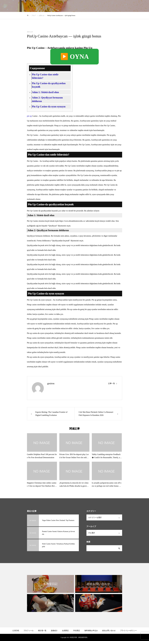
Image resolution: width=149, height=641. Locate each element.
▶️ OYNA (74, 56)
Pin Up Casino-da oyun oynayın (48, 106)
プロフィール (79, 6)
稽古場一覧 (65, 6)
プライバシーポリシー (128, 630)
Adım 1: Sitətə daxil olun (45, 92)
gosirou (50, 383)
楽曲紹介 (54, 630)
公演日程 (15, 630)
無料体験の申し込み (119, 6)
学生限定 (76, 630)
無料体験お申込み (91, 630)
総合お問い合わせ (137, 6)
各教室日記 (92, 6)
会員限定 (65, 630)
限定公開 (104, 6)
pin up (29, 116)
